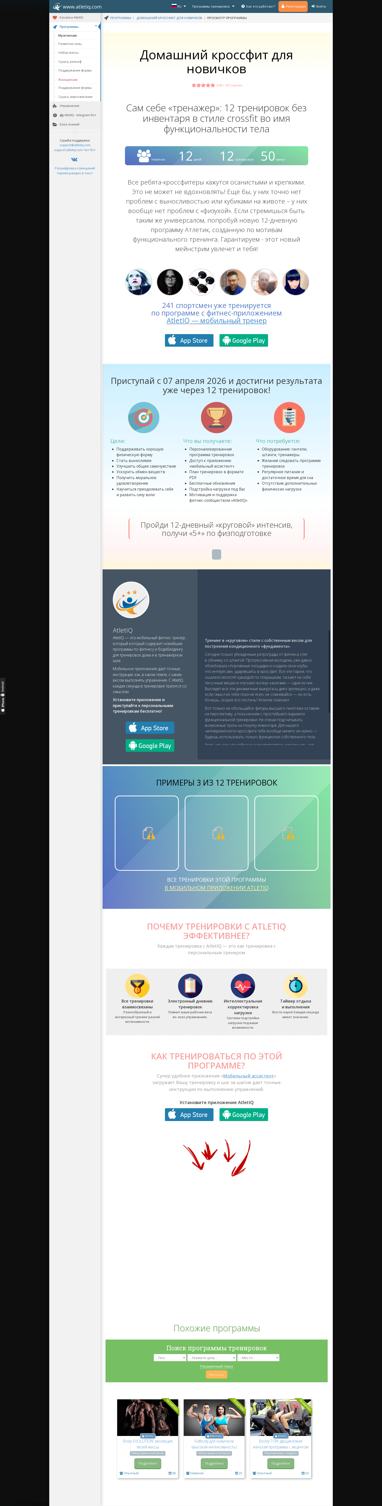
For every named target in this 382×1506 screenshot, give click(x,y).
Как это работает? (258, 6)
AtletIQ (123, 630)
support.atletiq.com (68, 150)
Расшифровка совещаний (75, 168)
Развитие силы (70, 43)
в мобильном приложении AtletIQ (216, 887)
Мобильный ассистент (248, 1076)
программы (120, 18)
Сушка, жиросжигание (75, 96)
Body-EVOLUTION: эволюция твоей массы (147, 1443)
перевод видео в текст (75, 173)
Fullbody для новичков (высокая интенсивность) (214, 1443)
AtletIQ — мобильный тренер (217, 320)
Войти (318, 6)
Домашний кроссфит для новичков (169, 18)
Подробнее (147, 1463)
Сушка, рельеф (70, 61)
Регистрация (293, 6)
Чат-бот (89, 150)
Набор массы (68, 52)
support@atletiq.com (75, 145)
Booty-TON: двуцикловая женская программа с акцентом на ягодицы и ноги (280, 1446)
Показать (216, 1374)
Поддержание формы (75, 70)
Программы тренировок (214, 6)
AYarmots (215, 1436)
